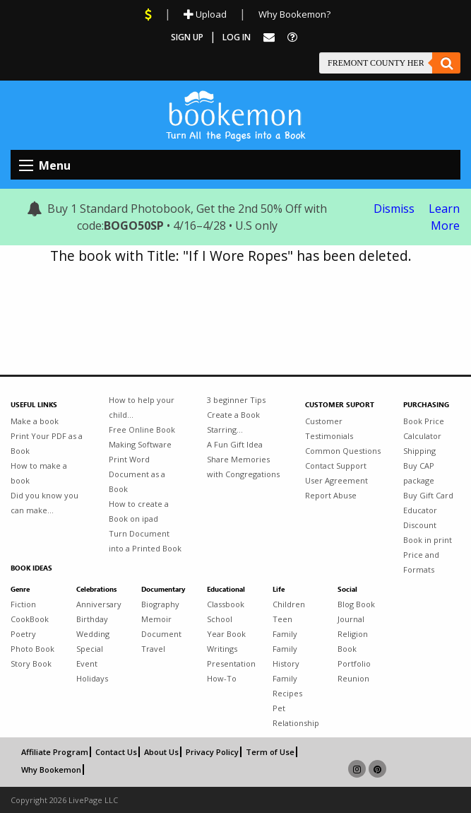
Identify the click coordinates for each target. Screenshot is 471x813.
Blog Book (356, 604)
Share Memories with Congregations (243, 466)
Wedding (92, 633)
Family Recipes (287, 685)
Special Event (89, 656)
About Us (161, 752)
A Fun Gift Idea (235, 444)
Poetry (23, 633)
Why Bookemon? (294, 14)
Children (289, 604)
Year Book (226, 633)
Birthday (92, 619)
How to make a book (39, 473)
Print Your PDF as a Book (47, 443)
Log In (236, 37)
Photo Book (32, 648)
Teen (282, 619)
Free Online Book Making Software (142, 437)
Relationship (295, 723)
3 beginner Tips (236, 399)
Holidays (92, 678)
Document (161, 633)
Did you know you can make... (44, 502)
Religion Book (353, 641)
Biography (160, 604)
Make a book (35, 421)
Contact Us (116, 752)
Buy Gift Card (428, 495)
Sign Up (187, 37)
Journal (351, 619)
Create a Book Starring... (233, 422)
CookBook (30, 619)
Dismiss (394, 208)
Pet (279, 708)
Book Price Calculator (423, 428)
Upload (205, 14)
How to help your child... (141, 407)
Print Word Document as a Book (137, 474)
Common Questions (343, 450)
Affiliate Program (54, 752)
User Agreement (336, 480)
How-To (222, 678)
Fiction (23, 604)
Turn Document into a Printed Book (145, 541)
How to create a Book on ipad (139, 511)
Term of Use (270, 752)
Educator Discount (420, 517)
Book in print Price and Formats (427, 554)
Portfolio (354, 663)
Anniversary (98, 604)
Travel (153, 648)
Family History (286, 656)
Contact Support (335, 465)
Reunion (353, 678)
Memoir (156, 619)
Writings (222, 648)
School (219, 619)
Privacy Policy (212, 752)
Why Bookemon (51, 769)
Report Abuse (331, 495)
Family (285, 633)
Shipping (419, 450)
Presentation (229, 663)
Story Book (31, 663)
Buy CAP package (418, 473)
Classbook (225, 604)
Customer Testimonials (329, 428)
